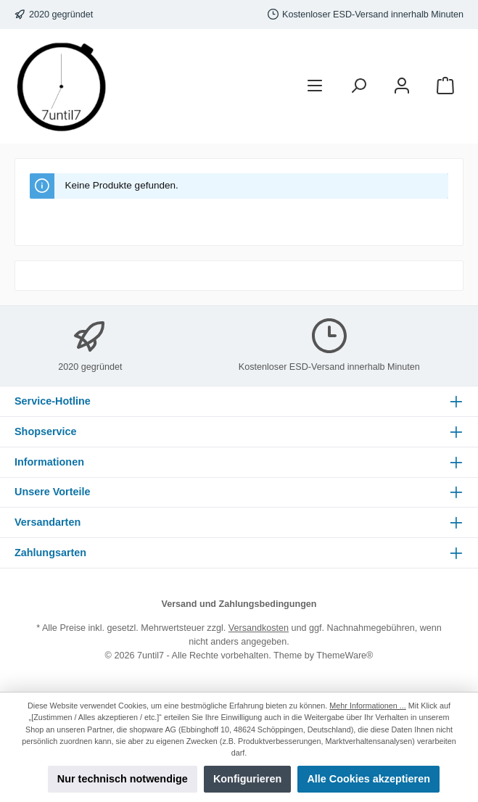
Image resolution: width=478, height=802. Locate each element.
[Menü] (315, 87)
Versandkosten (258, 628)
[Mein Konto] (402, 87)
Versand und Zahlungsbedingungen (238, 604)
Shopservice (46, 431)
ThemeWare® (344, 655)
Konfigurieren (247, 779)
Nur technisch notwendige (122, 779)
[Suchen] (358, 87)
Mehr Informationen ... (367, 705)
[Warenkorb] (445, 87)
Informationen (49, 462)
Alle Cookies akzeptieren (368, 779)
